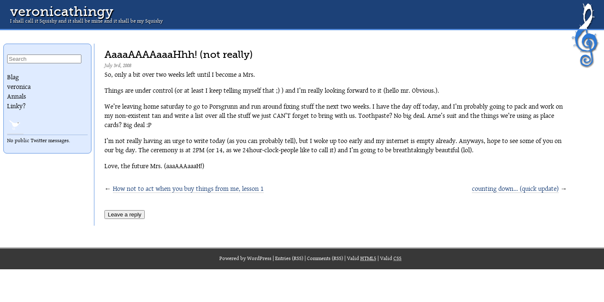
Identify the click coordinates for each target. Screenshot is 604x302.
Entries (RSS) (289, 258)
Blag (13, 77)
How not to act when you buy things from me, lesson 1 (188, 189)
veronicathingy (61, 11)
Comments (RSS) (325, 258)
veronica (19, 87)
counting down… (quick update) (515, 189)
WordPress (259, 258)
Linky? (16, 106)
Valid (361, 258)
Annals (16, 96)
